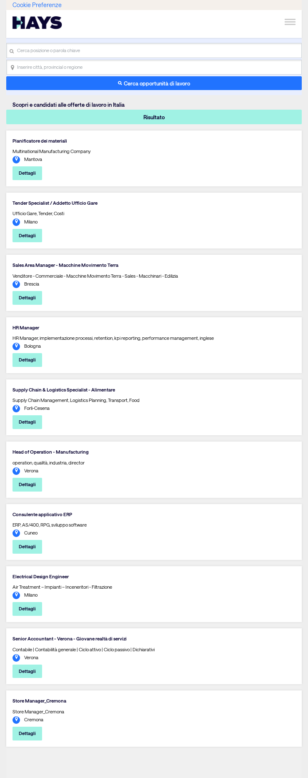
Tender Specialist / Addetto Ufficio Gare (55, 203)
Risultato (154, 117)
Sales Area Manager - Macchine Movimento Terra (65, 265)
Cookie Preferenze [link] (37, 4)
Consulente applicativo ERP (42, 514)
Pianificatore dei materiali (40, 140)
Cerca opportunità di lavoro (157, 83)
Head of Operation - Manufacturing (51, 451)
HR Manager (26, 327)
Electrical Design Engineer (41, 576)
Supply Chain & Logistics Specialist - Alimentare (64, 389)
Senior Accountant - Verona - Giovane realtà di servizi (70, 638)
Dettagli (27, 173)
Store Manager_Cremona (39, 700)
